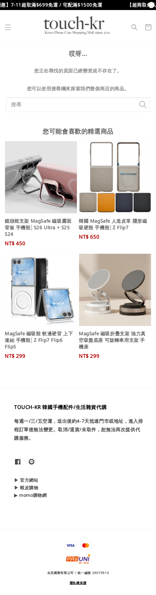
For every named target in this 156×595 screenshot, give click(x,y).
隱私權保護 (78, 583)
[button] (8, 27)
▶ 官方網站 (26, 480)
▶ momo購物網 (30, 495)
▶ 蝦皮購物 (26, 488)
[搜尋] (143, 104)
